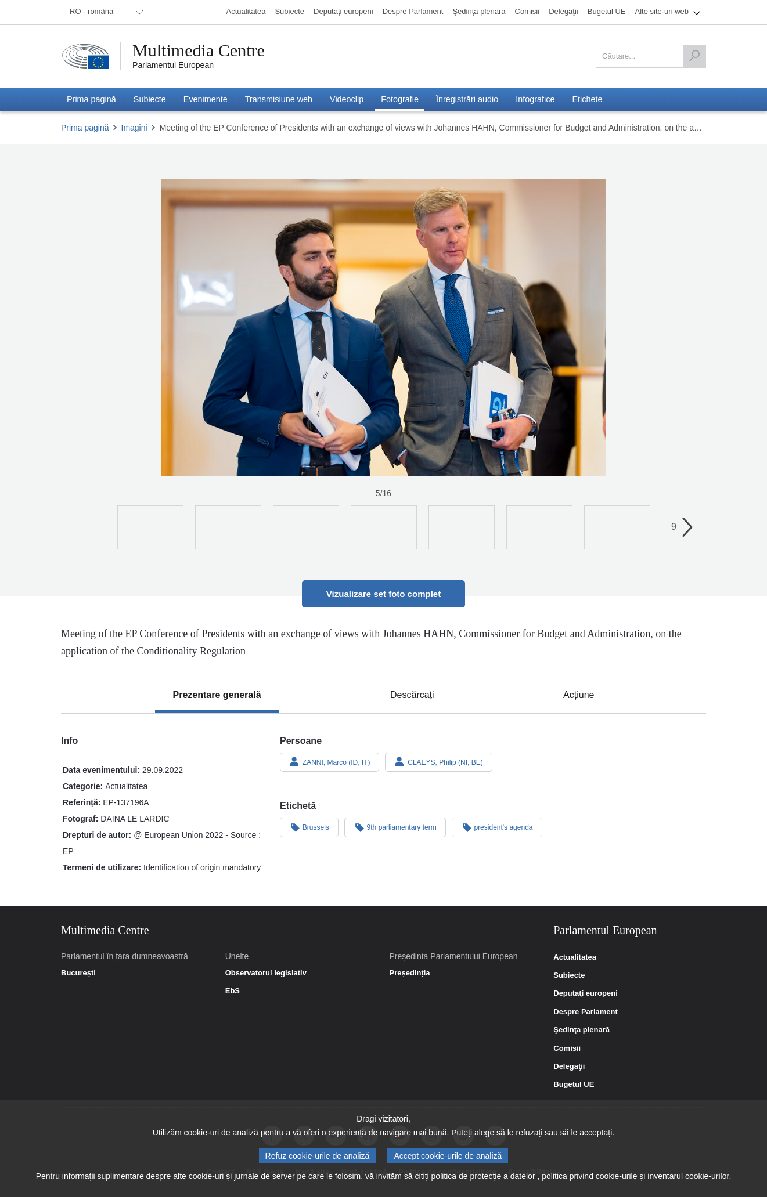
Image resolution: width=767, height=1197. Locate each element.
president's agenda (497, 827)
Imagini (134, 127)
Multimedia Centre (198, 50)
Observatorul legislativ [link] (266, 973)
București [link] (78, 973)
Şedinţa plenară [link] (581, 1030)
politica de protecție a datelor (483, 1176)
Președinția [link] (409, 973)
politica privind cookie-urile (589, 1176)
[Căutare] (694, 56)
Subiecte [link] (569, 975)
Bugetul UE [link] (573, 1084)
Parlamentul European (173, 65)
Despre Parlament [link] (585, 1012)
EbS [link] (232, 991)
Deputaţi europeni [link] (585, 993)
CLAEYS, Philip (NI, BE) (438, 762)
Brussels (309, 827)
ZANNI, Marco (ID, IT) (329, 762)
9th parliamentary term (395, 827)
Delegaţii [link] (569, 1066)
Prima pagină (85, 127)
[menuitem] (104, 12)
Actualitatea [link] (574, 957)
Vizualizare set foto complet (383, 594)
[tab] (216, 695)
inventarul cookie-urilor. (689, 1176)
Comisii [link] (567, 1048)
